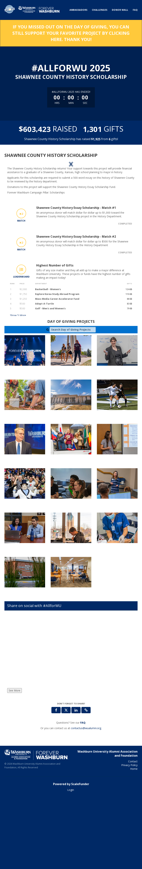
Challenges (99, 9)
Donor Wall (120, 9)
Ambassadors (78, 9)
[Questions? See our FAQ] (82, 794)
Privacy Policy (129, 837)
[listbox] (71, 199)
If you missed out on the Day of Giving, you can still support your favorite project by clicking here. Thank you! (71, 33)
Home (134, 840)
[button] (16, 199)
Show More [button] (18, 387)
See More (14, 762)
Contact (133, 833)
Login (70, 861)
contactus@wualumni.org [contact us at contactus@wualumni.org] (86, 800)
